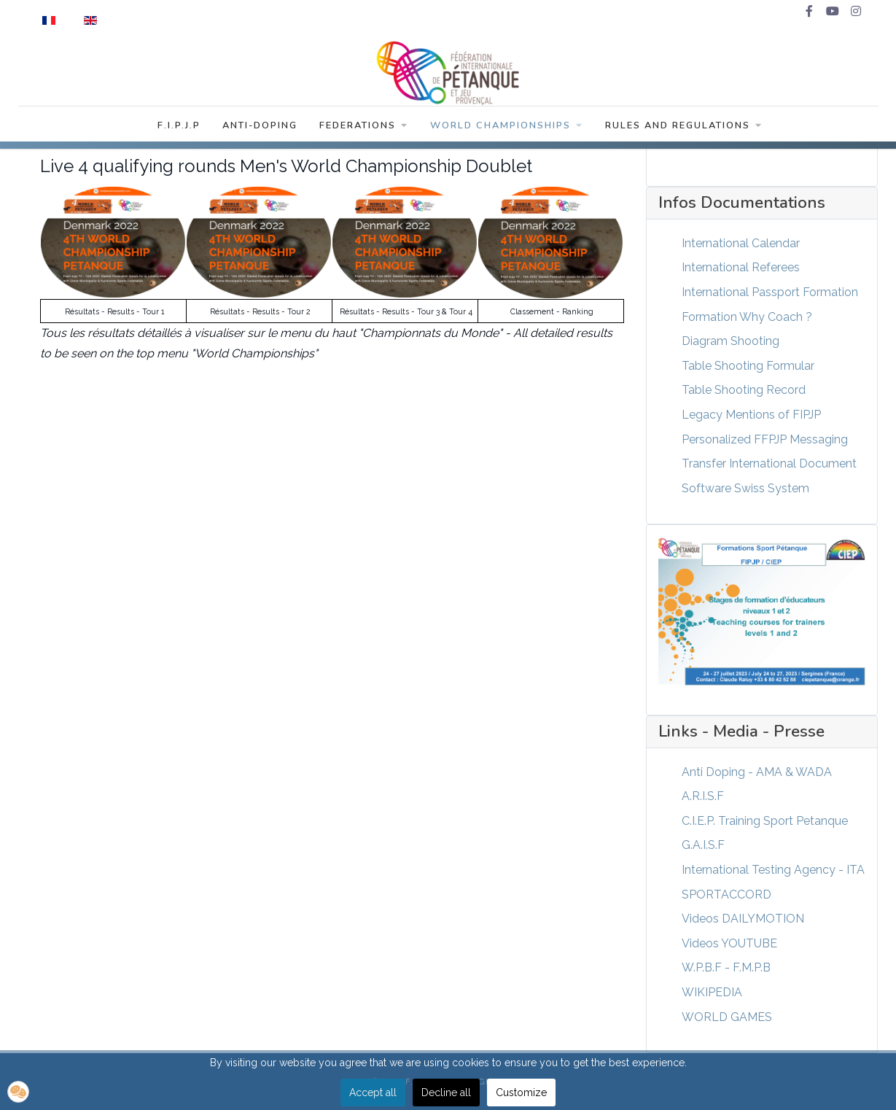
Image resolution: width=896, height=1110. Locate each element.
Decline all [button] (446, 1092)
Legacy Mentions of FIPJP (751, 415)
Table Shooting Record (744, 390)
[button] (18, 1092)
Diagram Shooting (730, 341)
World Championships (506, 125)
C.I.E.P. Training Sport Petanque (765, 821)
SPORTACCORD (726, 894)
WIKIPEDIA (712, 992)
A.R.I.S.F (703, 796)
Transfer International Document (769, 463)
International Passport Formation (770, 292)
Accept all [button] (373, 1092)
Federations (363, 125)
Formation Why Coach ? (747, 317)
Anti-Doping (259, 125)
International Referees (741, 267)
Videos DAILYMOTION (743, 918)
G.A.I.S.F (703, 845)
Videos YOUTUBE (729, 943)
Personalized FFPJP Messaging (765, 439)
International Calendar (741, 243)
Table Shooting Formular (748, 366)
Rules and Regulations (684, 125)
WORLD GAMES (727, 1017)
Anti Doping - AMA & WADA (757, 772)
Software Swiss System (745, 488)
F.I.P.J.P (178, 125)
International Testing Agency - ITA (773, 870)
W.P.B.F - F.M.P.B (726, 967)
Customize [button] (521, 1092)
